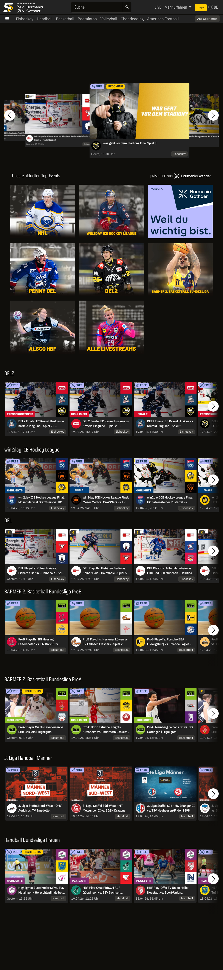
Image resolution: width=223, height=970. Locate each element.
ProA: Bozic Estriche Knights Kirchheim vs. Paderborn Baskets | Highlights (106, 729)
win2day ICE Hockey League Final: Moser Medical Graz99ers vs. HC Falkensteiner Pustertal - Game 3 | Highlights (41, 500)
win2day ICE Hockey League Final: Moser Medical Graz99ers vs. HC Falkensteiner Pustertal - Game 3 (106, 500)
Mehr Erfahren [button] (176, 7)
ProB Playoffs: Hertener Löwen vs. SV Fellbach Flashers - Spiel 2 (105, 641)
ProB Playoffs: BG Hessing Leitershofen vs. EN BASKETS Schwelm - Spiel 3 (38, 641)
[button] (9, 115)
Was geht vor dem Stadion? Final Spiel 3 (129, 143)
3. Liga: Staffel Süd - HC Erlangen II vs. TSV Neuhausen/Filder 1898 (171, 808)
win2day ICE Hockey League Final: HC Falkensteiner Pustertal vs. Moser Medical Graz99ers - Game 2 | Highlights (171, 500)
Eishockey (24, 18)
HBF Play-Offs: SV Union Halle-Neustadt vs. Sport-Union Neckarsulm (168, 890)
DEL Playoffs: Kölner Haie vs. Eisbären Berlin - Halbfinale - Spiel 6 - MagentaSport (61, 138)
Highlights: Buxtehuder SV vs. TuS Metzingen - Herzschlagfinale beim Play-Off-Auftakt (41, 890)
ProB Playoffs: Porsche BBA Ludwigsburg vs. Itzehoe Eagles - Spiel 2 (169, 641)
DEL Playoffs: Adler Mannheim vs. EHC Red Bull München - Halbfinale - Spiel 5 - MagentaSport (170, 570)
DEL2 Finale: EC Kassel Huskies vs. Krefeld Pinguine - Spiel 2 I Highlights (106, 423)
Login (201, 7)
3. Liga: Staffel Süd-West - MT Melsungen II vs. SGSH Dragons (104, 808)
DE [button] (213, 7)
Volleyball (108, 18)
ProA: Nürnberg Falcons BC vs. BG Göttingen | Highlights (170, 729)
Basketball (65, 18)
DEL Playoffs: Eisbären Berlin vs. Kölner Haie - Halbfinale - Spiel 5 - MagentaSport (106, 570)
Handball (45, 18)
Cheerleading (132, 18)
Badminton (87, 18)
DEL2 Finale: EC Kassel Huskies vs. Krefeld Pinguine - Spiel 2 (170, 423)
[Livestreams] (111, 327)
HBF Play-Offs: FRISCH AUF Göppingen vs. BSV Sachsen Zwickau (101, 890)
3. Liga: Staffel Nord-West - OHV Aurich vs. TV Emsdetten (40, 808)
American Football (163, 18)
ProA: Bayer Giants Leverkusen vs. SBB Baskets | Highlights (41, 729)
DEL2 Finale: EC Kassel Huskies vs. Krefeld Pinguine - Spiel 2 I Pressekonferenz (41, 423)
